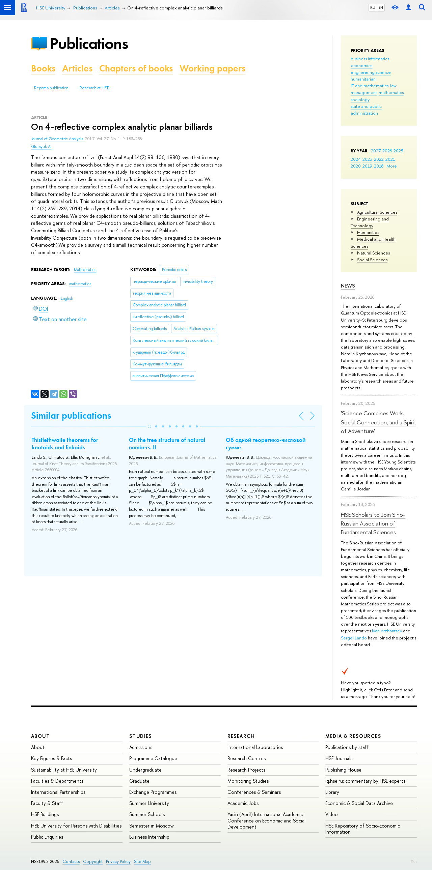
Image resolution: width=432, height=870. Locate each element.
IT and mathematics (369, 86)
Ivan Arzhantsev (387, 631)
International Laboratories (255, 747)
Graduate (139, 781)
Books (43, 68)
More (391, 166)
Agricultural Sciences (377, 212)
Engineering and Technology (370, 222)
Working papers (212, 68)
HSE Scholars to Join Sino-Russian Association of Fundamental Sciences (373, 523)
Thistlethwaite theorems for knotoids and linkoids (65, 443)
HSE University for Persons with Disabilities (76, 825)
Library (332, 792)
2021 (390, 159)
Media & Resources (353, 736)
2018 (379, 166)
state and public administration (366, 109)
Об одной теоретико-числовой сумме (266, 443)
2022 (379, 159)
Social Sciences (372, 260)
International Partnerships (58, 792)
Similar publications (71, 415)
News (348, 285)
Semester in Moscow (151, 825)
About (40, 736)
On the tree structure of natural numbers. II (167, 443)
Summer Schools (147, 814)
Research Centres (246, 758)
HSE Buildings (45, 814)
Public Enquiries (47, 837)
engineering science (371, 72)
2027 (376, 151)
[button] (149, 426)
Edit (414, 860)
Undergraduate (145, 770)
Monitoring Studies (248, 781)
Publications (89, 43)
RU (372, 7)
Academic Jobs (243, 803)
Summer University (149, 803)
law (393, 86)
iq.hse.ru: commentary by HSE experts (365, 781)
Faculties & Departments (57, 781)
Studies (140, 736)
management (364, 92)
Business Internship (149, 837)
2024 (356, 159)
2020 (356, 166)
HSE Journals (338, 758)
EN (381, 7)
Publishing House (343, 770)
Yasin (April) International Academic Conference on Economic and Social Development (266, 820)
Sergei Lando (354, 638)
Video (331, 814)
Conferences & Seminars (254, 792)
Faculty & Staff (47, 803)
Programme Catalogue (153, 758)
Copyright (93, 861)
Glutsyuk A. (41, 146)
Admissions (140, 747)
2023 (367, 159)
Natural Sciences (373, 253)
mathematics (391, 92)
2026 (387, 151)
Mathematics (85, 269)
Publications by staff (347, 747)
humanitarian (363, 79)
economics (361, 65)
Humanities (368, 232)
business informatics (370, 59)
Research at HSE (94, 88)
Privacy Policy (118, 861)
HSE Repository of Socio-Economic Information (362, 828)
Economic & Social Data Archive (359, 803)
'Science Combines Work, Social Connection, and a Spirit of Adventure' (378, 422)
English (67, 298)
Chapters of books (136, 68)
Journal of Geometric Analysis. (58, 139)
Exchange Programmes (153, 792)
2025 (398, 151)
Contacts (71, 861)
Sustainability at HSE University (64, 770)
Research (241, 736)
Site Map (142, 861)
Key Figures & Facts (51, 758)
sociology (360, 99)
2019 (367, 166)
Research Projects (246, 770)
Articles (77, 68)
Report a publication (51, 88)
